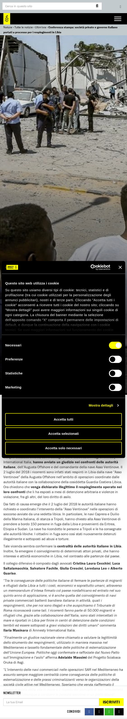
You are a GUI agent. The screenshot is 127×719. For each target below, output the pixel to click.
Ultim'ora (40, 27)
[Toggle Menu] (117, 19)
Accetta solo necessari (63, 448)
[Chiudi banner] (120, 267)
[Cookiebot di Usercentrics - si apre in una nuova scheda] (90, 267)
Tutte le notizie (23, 27)
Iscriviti (111, 702)
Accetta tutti (63, 419)
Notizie (7, 27)
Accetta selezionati (63, 433)
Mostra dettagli (101, 405)
